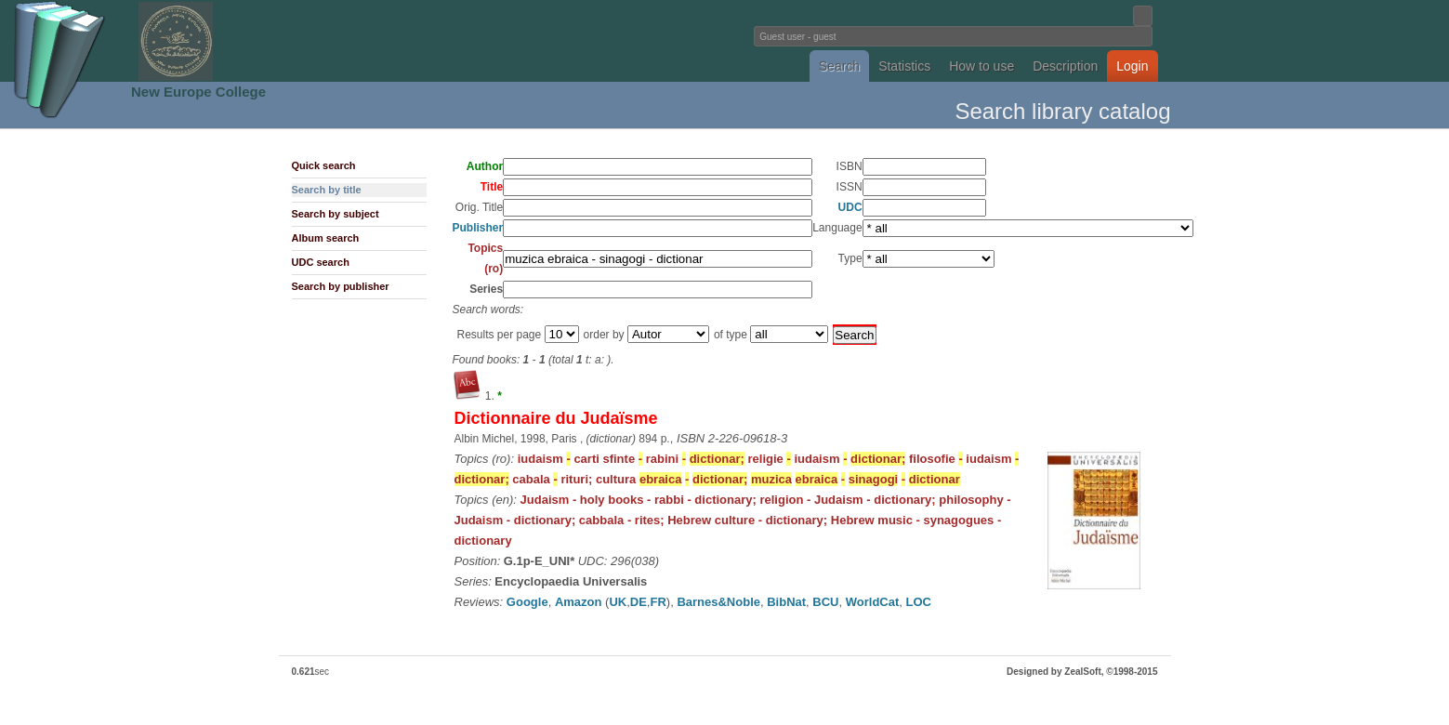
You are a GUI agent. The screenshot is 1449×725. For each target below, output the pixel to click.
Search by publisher (340, 286)
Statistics (904, 66)
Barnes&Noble (718, 602)
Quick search (324, 165)
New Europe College (198, 91)
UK (617, 602)
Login (1132, 66)
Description (1065, 66)
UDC (850, 207)
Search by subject (335, 213)
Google (527, 602)
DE (638, 602)
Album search (326, 238)
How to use (981, 66)
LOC (918, 602)
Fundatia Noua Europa (419, 41)
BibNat (786, 602)
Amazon (578, 602)
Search (839, 66)
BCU (825, 602)
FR (657, 602)
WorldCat (873, 602)
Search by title (327, 189)
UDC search (320, 262)
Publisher (478, 227)
